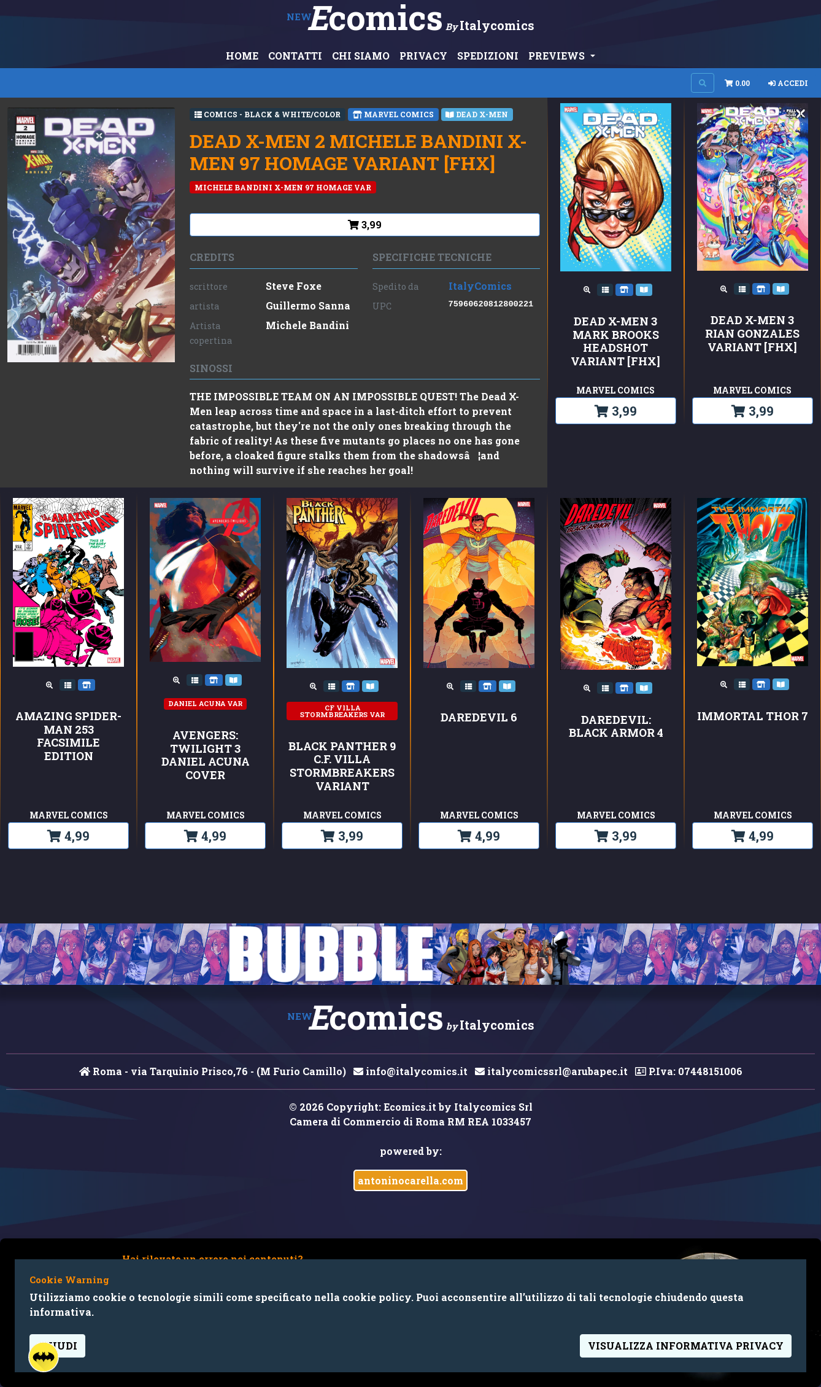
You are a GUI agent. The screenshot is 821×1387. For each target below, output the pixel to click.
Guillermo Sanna (308, 305)
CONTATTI (295, 55)
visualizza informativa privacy (686, 1345)
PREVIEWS (557, 55)
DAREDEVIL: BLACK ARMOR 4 (616, 726)
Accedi (788, 83)
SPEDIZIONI (487, 55)
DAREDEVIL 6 (479, 718)
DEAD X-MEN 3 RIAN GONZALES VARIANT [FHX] (752, 334)
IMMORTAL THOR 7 (752, 716)
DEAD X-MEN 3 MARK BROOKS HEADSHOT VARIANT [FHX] (615, 341)
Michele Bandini (307, 325)
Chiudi (57, 1345)
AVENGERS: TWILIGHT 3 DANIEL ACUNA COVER (205, 755)
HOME (242, 55)
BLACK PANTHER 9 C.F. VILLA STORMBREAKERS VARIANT (342, 766)
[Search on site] (702, 83)
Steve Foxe (294, 285)
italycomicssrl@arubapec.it (551, 1071)
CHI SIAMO (361, 55)
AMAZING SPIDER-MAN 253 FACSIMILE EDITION (68, 736)
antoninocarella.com (410, 1180)
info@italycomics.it (410, 1071)
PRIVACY (423, 55)
